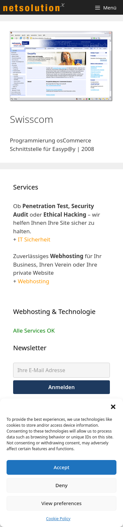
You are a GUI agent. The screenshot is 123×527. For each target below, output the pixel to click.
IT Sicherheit (34, 239)
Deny (61, 485)
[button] (113, 406)
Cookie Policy (58, 518)
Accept (61, 467)
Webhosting (33, 281)
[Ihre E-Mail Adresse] (61, 370)
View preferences (61, 503)
